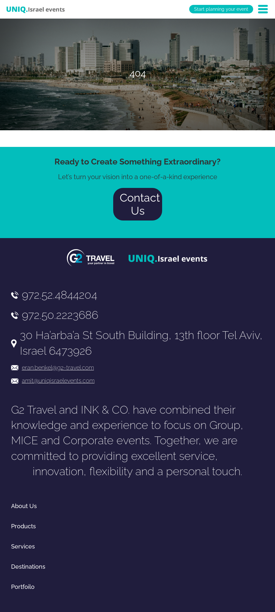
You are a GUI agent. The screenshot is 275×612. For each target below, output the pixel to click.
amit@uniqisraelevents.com (58, 380)
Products (23, 526)
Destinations (28, 566)
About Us (24, 506)
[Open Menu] (263, 9)
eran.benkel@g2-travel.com (58, 367)
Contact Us (140, 204)
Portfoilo (23, 586)
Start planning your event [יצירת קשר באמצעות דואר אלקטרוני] (221, 9)
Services (23, 546)
